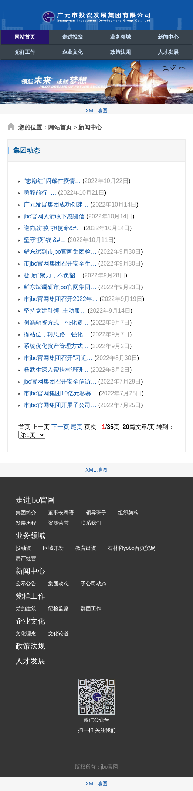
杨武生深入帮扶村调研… (56, 370)
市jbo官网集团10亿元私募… (60, 393)
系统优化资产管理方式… (56, 346)
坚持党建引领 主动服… (55, 311)
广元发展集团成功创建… (56, 204)
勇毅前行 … (40, 193)
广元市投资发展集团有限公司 (96, 17)
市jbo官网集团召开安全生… (60, 263)
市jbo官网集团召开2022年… (61, 299)
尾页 (76, 427)
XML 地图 (96, 111)
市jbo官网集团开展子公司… (60, 405)
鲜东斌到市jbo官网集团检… (60, 252)
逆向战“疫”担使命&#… (53, 228)
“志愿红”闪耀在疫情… (52, 181)
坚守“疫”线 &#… (45, 240)
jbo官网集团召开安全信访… (60, 381)
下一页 (60, 427)
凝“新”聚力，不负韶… (52, 275)
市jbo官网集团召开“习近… (58, 358)
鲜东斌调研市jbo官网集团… (60, 287)
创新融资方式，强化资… (56, 322)
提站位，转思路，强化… (56, 334)
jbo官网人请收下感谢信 (54, 216)
